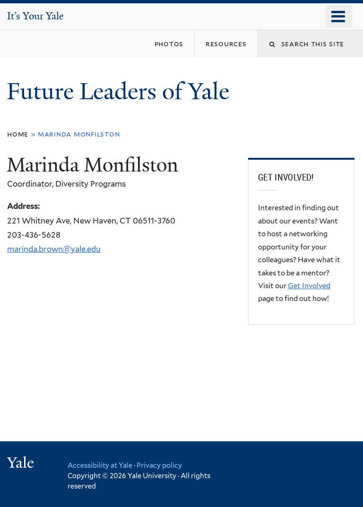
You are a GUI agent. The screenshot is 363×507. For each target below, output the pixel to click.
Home (17, 133)
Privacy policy (159, 465)
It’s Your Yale (35, 16)
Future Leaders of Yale (121, 91)
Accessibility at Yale (100, 465)
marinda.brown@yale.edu (54, 249)
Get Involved (309, 286)
